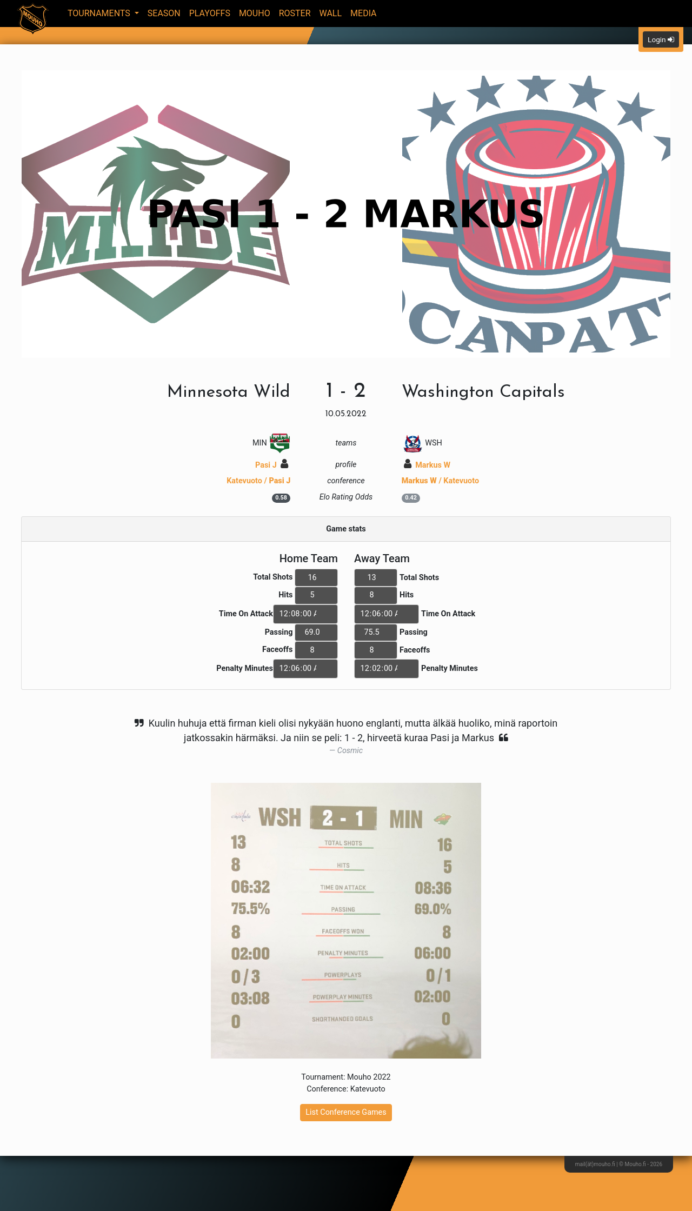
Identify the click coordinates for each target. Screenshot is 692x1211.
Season (164, 13)
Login (661, 39)
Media (363, 13)
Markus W (427, 465)
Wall (331, 13)
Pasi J (271, 465)
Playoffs (209, 13)
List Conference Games (345, 1112)
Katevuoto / (258, 480)
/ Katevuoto (440, 480)
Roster (295, 13)
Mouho (254, 13)
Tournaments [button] (100, 13)
